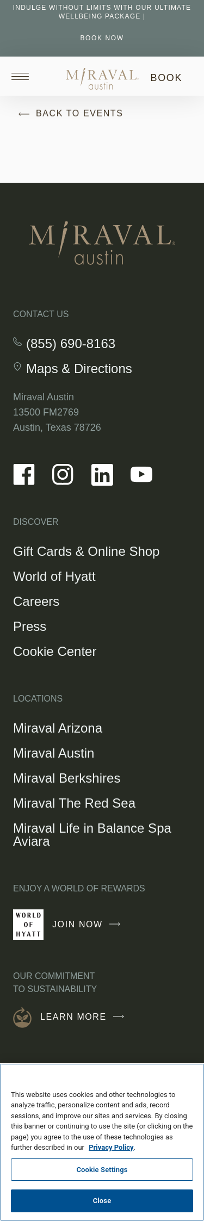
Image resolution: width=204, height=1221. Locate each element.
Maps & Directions (79, 368)
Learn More (84, 1017)
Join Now (89, 929)
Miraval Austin (53, 753)
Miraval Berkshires (66, 778)
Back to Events (68, 114)
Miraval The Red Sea (74, 803)
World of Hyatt (54, 576)
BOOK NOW (101, 38)
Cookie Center (54, 651)
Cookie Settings (101, 1170)
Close (102, 1201)
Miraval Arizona (57, 728)
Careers (36, 601)
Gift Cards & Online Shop (86, 552)
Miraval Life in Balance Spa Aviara (92, 834)
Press (29, 626)
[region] (102, 1142)
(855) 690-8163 (70, 343)
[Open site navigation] (24, 76)
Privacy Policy (111, 1147)
